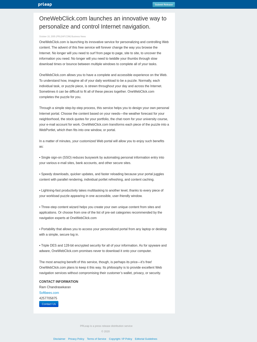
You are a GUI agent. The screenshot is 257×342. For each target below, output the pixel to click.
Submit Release (164, 4)
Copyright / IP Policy (120, 338)
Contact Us (49, 304)
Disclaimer (59, 338)
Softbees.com (49, 292)
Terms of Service (96, 338)
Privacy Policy (76, 338)
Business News (79, 36)
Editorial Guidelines (146, 338)
